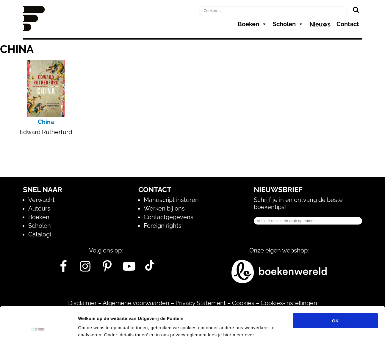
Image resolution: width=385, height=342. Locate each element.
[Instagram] (85, 268)
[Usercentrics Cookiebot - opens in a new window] (38, 330)
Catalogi (39, 234)
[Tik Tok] (149, 268)
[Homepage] (34, 28)
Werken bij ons (164, 208)
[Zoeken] (355, 9)
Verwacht (41, 199)
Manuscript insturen (171, 199)
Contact (348, 24)
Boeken (252, 24)
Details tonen (321, 330)
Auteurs (39, 208)
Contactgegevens (168, 217)
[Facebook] (63, 268)
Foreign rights (162, 225)
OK (335, 292)
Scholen (288, 24)
